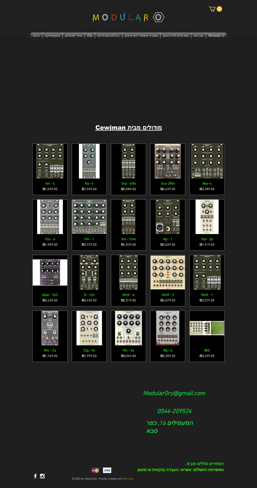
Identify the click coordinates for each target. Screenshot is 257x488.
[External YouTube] (128, 82)
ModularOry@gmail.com (174, 393)
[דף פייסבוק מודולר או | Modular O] (35, 476)
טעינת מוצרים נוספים (128, 373)
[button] (215, 9)
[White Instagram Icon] (42, 476)
